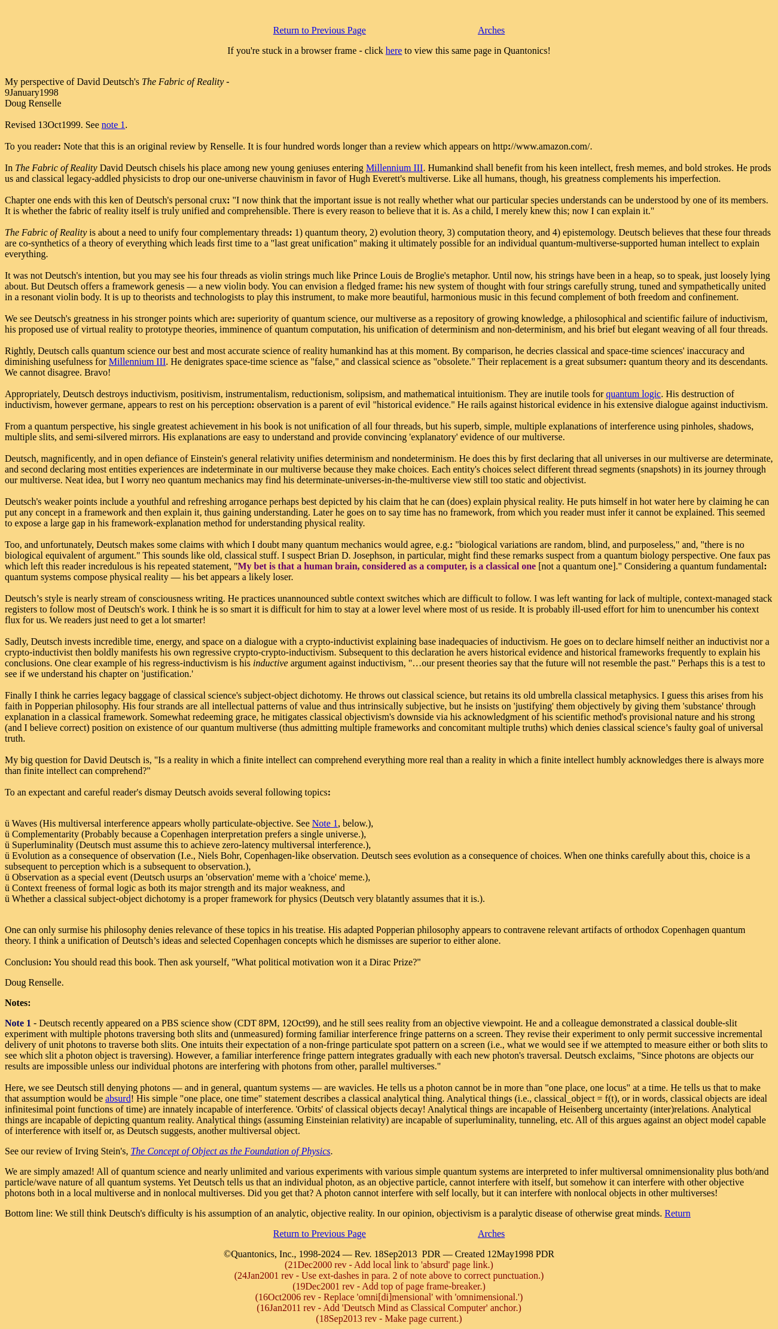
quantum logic (633, 394)
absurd (118, 1098)
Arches (491, 30)
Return (677, 1213)
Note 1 (325, 823)
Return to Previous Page (319, 30)
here (394, 50)
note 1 (114, 125)
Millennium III (394, 168)
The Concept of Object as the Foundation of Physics (230, 1151)
